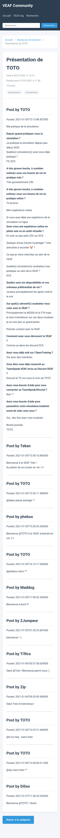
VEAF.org (18, 15)
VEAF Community (18, 5)
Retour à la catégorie (18, 819)
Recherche (32, 15)
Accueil (7, 15)
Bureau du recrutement (29, 40)
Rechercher (49, 25)
